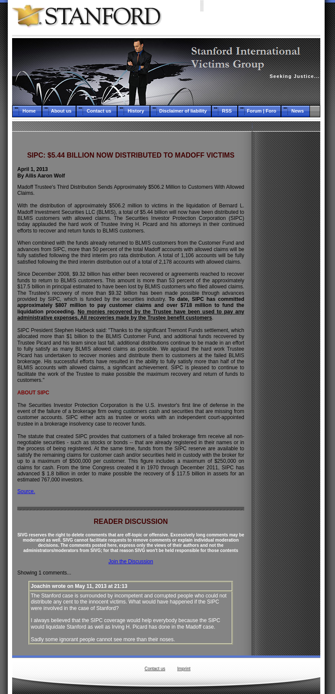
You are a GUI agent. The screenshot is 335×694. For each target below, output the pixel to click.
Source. (26, 491)
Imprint (184, 668)
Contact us (154, 668)
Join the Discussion (130, 561)
